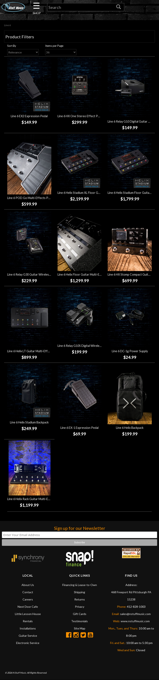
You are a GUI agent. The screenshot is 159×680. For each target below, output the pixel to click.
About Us (28, 585)
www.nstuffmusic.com (135, 621)
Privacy (79, 606)
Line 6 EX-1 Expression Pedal (79, 427)
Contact (27, 592)
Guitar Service (28, 635)
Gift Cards (79, 614)
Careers (28, 599)
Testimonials (79, 621)
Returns (79, 599)
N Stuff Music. (19, 672)
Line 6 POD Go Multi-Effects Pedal (30, 198)
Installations (28, 628)
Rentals (28, 621)
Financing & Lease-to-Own (79, 585)
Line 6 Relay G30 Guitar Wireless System (34, 274)
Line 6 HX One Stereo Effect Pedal (80, 116)
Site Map (79, 628)
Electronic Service (27, 643)
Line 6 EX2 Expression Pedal (29, 116)
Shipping (79, 592)
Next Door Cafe (28, 606)
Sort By (11, 45)
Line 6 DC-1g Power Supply (130, 351)
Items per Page (54, 45)
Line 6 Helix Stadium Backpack (29, 422)
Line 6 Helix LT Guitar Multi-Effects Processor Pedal (41, 351)
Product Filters (19, 36)
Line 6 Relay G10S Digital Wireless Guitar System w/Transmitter (100, 345)
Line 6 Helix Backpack (129, 427)
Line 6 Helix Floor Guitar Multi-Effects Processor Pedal (94, 274)
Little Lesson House (28, 614)
